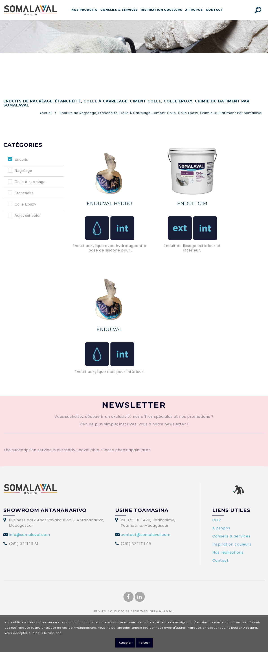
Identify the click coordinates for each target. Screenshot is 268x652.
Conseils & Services (119, 10)
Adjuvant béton (28, 215)
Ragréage (23, 171)
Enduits (21, 159)
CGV (216, 520)
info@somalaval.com (29, 534)
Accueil (46, 113)
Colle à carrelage (30, 182)
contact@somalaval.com (145, 534)
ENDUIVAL (109, 329)
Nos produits (84, 10)
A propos (194, 10)
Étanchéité (24, 193)
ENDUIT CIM (192, 203)
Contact (214, 10)
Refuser (144, 643)
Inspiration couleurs (161, 10)
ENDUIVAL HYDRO (109, 203)
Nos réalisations (228, 552)
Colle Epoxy (25, 204)
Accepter (125, 643)
